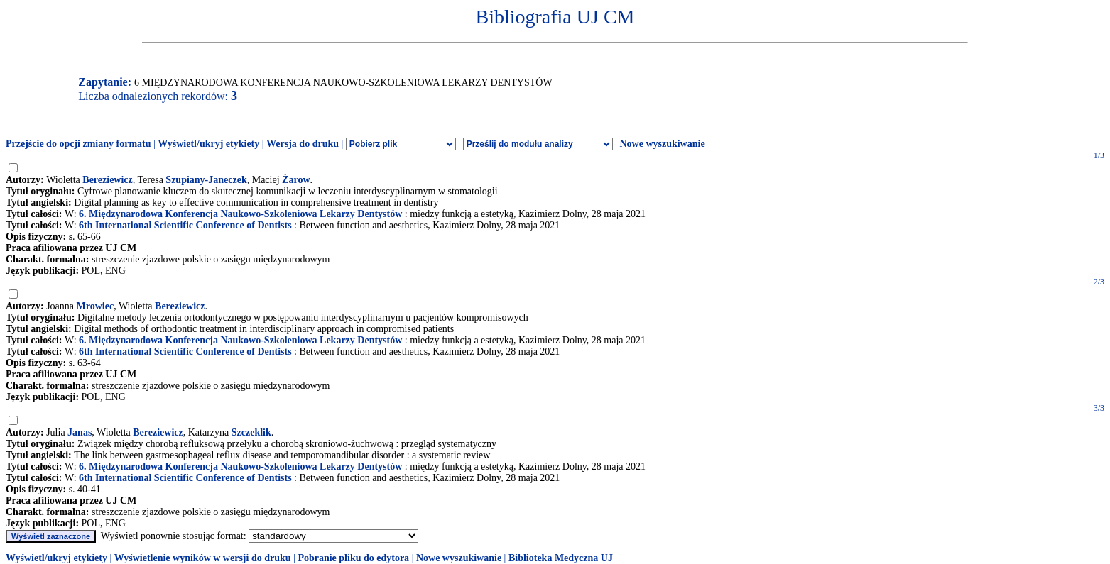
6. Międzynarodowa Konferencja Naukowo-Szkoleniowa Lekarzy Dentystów (240, 214)
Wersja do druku (302, 143)
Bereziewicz (107, 180)
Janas (79, 432)
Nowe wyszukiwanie (661, 143)
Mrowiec (95, 306)
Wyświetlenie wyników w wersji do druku (202, 558)
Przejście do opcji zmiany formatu (78, 143)
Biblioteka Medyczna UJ (560, 558)
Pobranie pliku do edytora (353, 558)
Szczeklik (251, 432)
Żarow (296, 180)
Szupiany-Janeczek (205, 180)
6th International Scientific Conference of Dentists (185, 225)
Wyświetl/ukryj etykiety (208, 143)
